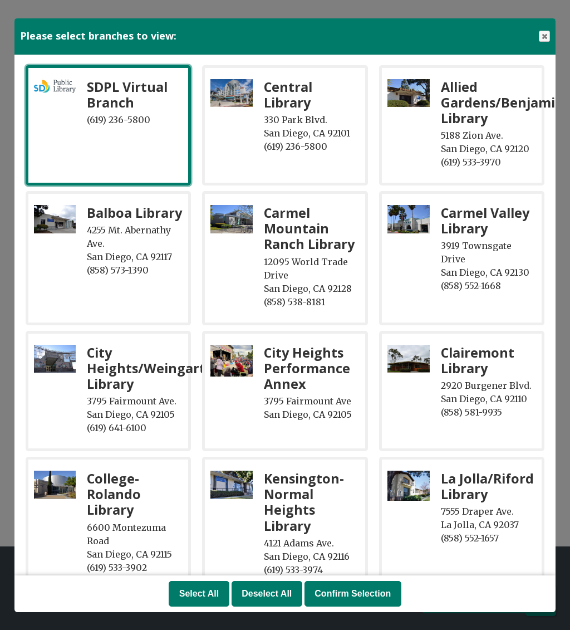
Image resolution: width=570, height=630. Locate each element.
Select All (199, 593)
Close (544, 36)
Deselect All (267, 593)
